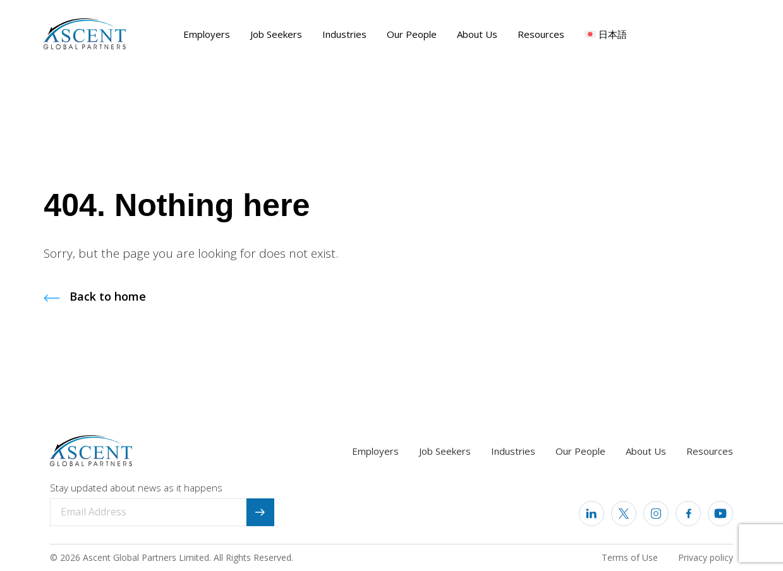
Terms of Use (630, 557)
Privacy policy (705, 557)
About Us (477, 34)
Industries (344, 34)
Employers (206, 34)
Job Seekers (276, 34)
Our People (412, 34)
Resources (541, 34)
